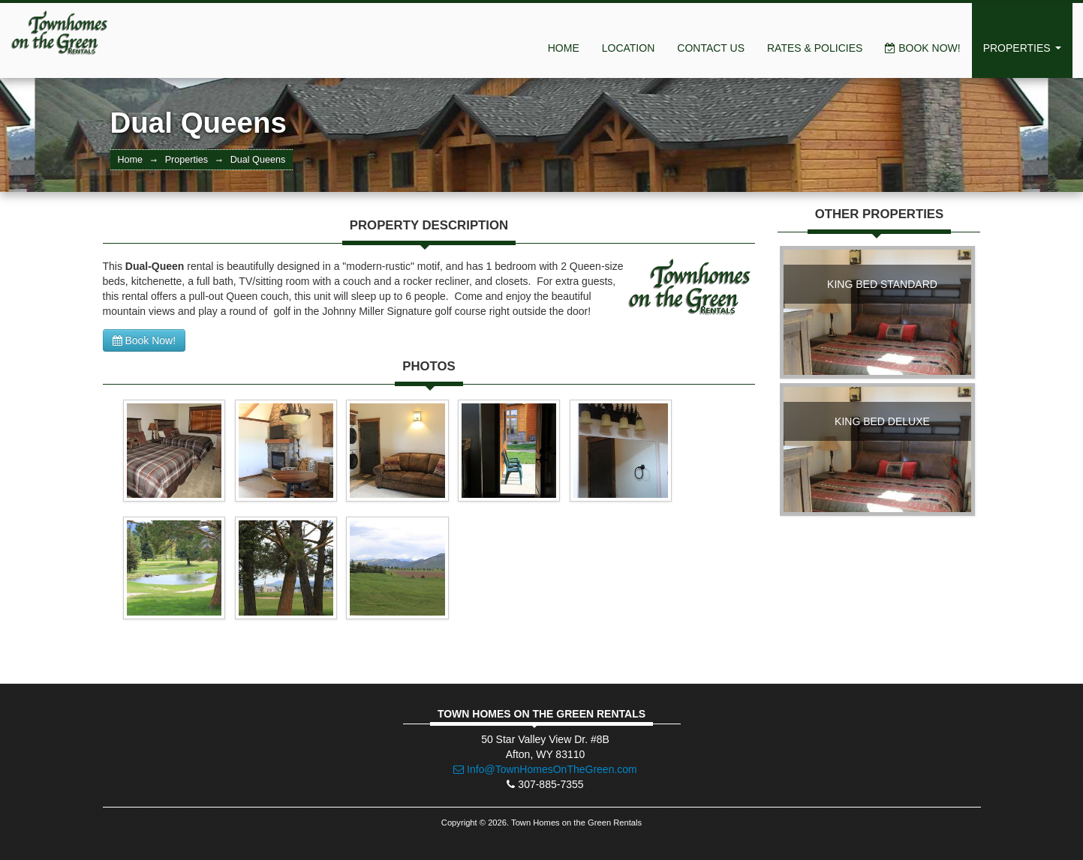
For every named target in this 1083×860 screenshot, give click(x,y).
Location (628, 48)
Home (563, 48)
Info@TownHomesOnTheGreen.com (545, 769)
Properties (1022, 48)
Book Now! (922, 48)
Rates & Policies (814, 48)
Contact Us (711, 48)
